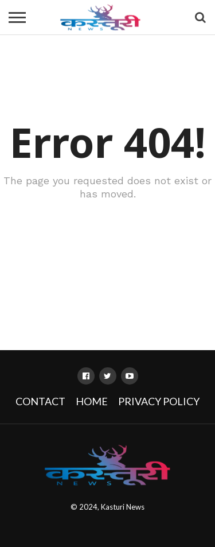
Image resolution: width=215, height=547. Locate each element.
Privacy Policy (159, 401)
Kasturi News (122, 506)
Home (92, 401)
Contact (40, 401)
